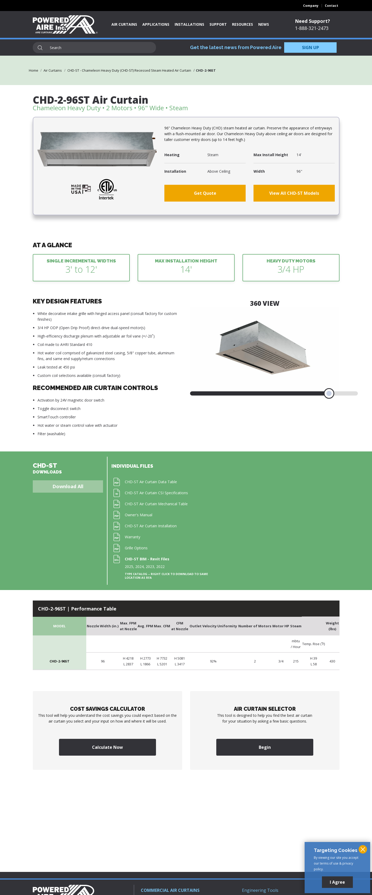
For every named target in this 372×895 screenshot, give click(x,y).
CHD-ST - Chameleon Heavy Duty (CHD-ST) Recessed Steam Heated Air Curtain (129, 70)
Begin (265, 747)
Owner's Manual (138, 514)
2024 (139, 566)
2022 (160, 566)
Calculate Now (107, 747)
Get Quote (205, 193)
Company (311, 5)
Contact (331, 5)
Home (33, 70)
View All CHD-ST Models (294, 193)
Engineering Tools (260, 890)
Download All (67, 486)
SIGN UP (310, 47)
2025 (129, 566)
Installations (189, 24)
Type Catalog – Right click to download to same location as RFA (166, 576)
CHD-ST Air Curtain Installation (151, 525)
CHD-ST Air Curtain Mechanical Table (156, 503)
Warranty (132, 536)
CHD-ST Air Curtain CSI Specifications (156, 492)
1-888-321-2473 (311, 28)
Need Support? (312, 21)
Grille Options (136, 547)
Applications (155, 24)
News (263, 24)
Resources (242, 24)
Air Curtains (124, 24)
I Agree (337, 882)
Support (218, 24)
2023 (150, 566)
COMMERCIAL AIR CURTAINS (170, 890)
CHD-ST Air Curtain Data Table (151, 481)
